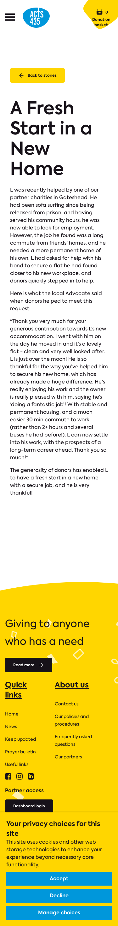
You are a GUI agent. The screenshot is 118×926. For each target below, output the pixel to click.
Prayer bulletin (20, 752)
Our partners (68, 757)
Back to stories (37, 75)
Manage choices (59, 912)
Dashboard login (29, 806)
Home (12, 714)
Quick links (16, 690)
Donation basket (101, 17)
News (11, 726)
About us (72, 685)
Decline (59, 895)
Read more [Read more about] (28, 665)
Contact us (66, 704)
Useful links (16, 764)
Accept (59, 878)
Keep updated (20, 739)
